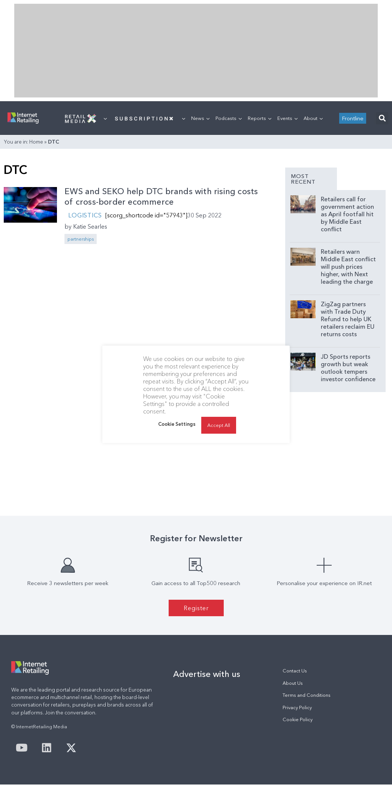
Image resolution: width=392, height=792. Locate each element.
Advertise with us (206, 674)
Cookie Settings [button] (177, 424)
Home (36, 142)
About (313, 118)
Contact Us (295, 671)
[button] (382, 118)
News (200, 118)
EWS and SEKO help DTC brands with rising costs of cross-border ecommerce (161, 196)
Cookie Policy (298, 719)
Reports (259, 118)
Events (287, 118)
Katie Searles (90, 226)
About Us (293, 683)
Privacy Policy (297, 707)
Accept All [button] (218, 425)
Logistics (85, 215)
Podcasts (228, 118)
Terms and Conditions (307, 695)
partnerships (80, 239)
